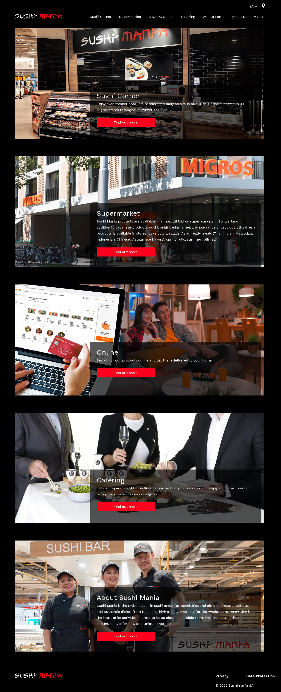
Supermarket (130, 17)
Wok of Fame (213, 17)
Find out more (126, 122)
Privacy (222, 676)
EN (252, 6)
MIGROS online (161, 17)
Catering (188, 17)
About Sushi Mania (247, 17)
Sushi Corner (101, 17)
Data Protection (260, 676)
